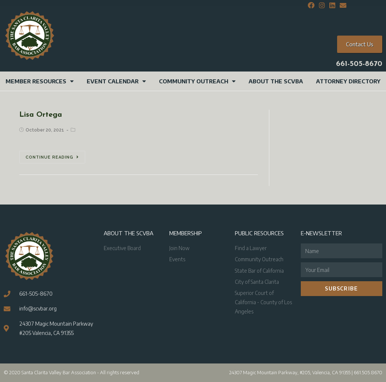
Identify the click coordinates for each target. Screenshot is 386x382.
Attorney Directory (348, 81)
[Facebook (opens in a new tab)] (311, 5)
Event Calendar (116, 81)
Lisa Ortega (40, 115)
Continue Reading (52, 157)
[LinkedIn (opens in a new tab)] (332, 5)
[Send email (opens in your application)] (341, 5)
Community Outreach (197, 81)
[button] (359, 44)
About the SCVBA (276, 81)
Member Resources (40, 81)
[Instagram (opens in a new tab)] (322, 5)
